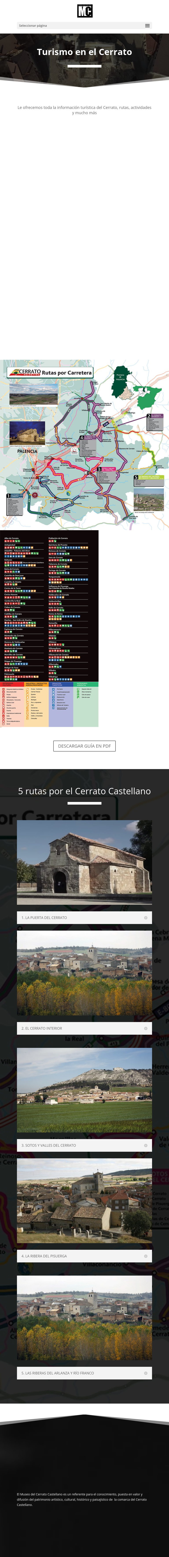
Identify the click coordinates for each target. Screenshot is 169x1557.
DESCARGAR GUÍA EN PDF (84, 746)
